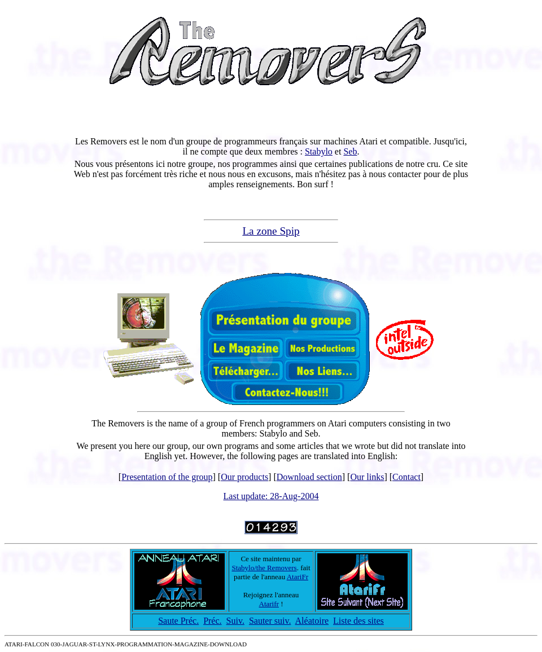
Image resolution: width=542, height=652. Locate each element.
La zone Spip (270, 231)
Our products (244, 477)
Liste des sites (358, 620)
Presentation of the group (166, 477)
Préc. (212, 620)
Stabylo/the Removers (263, 567)
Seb (350, 151)
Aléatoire (312, 620)
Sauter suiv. (270, 620)
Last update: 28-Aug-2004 (271, 496)
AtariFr (297, 576)
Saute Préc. (178, 620)
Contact (406, 477)
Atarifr (269, 604)
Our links (367, 477)
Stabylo (319, 151)
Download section (309, 477)
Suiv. (235, 620)
